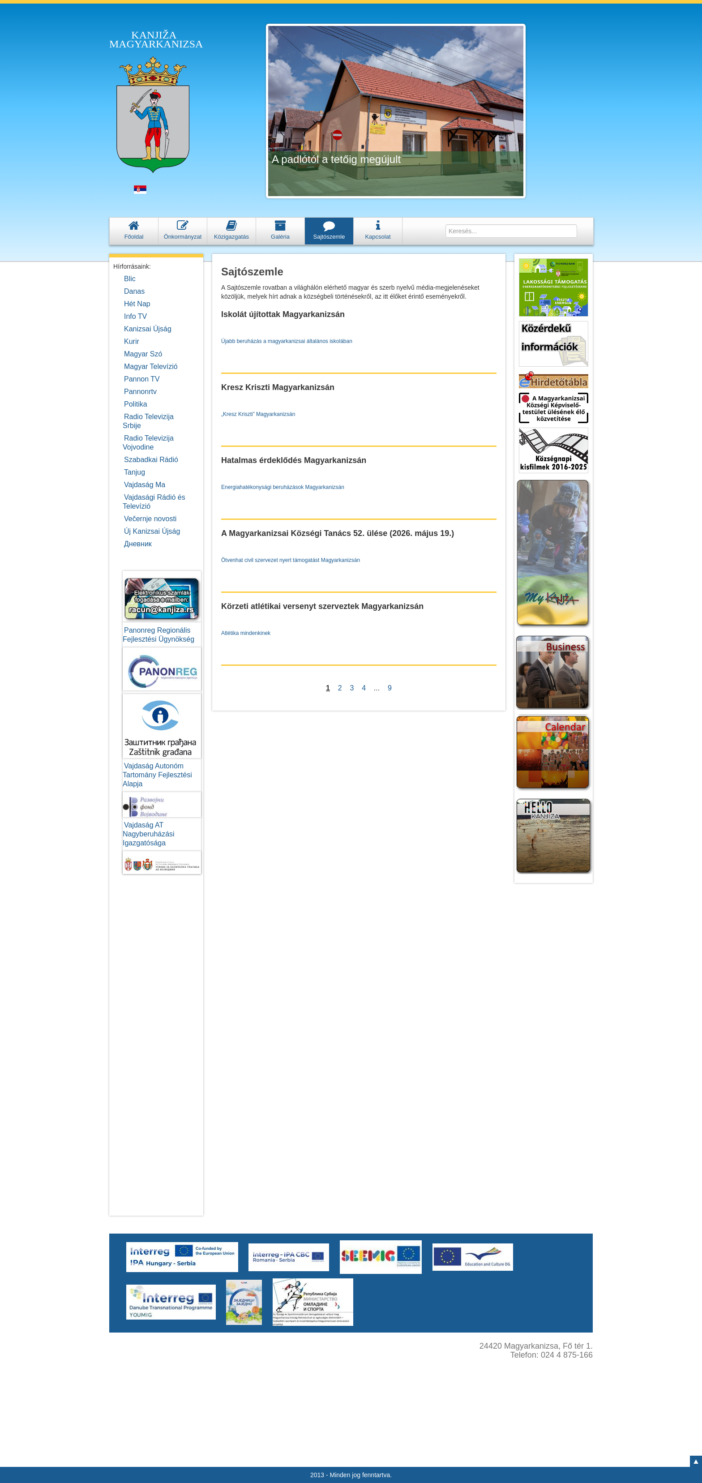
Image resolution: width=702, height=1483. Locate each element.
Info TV (135, 316)
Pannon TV (142, 379)
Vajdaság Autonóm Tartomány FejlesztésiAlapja (157, 775)
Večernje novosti (150, 519)
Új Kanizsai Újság (152, 531)
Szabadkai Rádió (151, 459)
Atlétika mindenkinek (245, 633)
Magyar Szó (143, 354)
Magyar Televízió (151, 366)
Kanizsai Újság (147, 329)
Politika (135, 404)
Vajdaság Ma (144, 485)
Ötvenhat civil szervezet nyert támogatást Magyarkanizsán (290, 560)
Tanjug (134, 472)
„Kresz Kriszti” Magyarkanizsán (258, 414)
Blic (130, 279)
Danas (134, 291)
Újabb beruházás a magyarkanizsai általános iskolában (286, 341)
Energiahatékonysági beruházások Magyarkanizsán (282, 487)
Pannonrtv (140, 391)
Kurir (131, 341)
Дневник (138, 544)
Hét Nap (137, 304)
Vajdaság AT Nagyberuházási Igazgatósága (149, 834)
